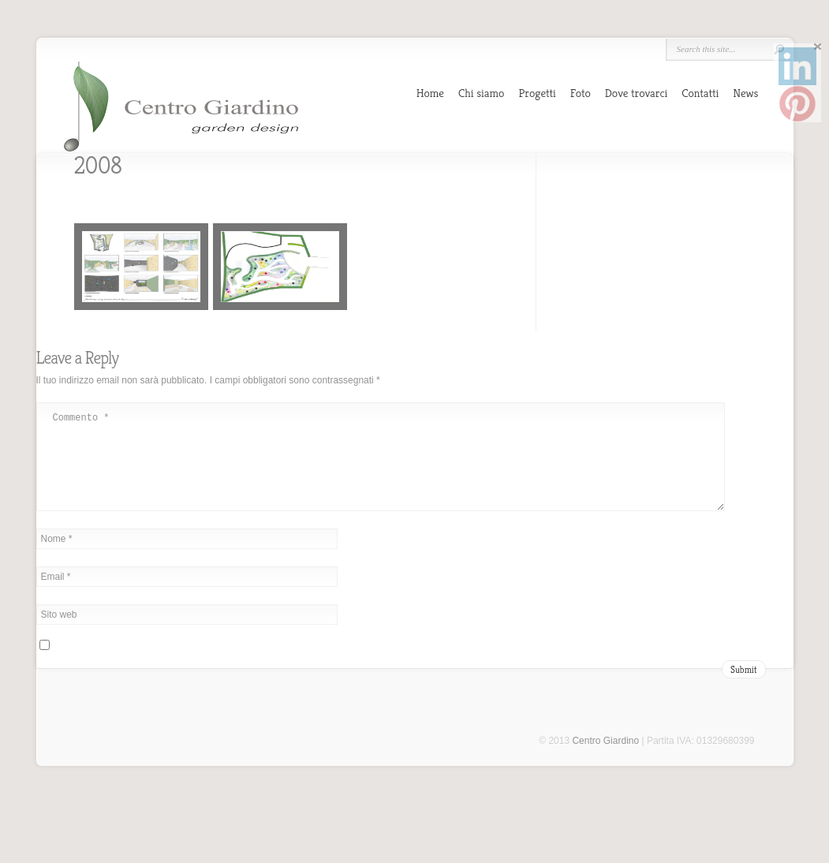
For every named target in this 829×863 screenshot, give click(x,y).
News (745, 92)
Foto (580, 92)
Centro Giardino (605, 759)
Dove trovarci (636, 92)
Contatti (700, 92)
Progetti (536, 92)
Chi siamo (481, 92)
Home (430, 92)
